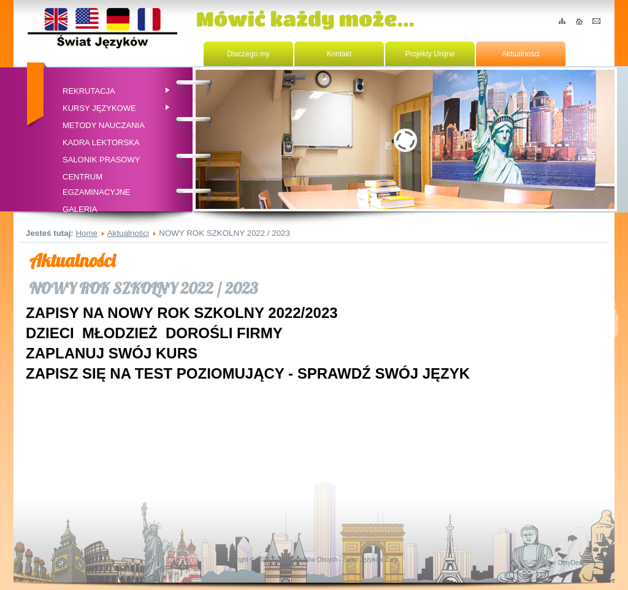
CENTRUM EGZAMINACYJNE (97, 184)
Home (580, 21)
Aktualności (520, 54)
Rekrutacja (117, 91)
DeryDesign (574, 562)
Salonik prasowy (101, 159)
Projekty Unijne (430, 54)
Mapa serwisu (562, 21)
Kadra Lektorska (101, 142)
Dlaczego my (248, 54)
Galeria (80, 209)
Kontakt (597, 21)
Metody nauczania (104, 125)
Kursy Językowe (117, 108)
